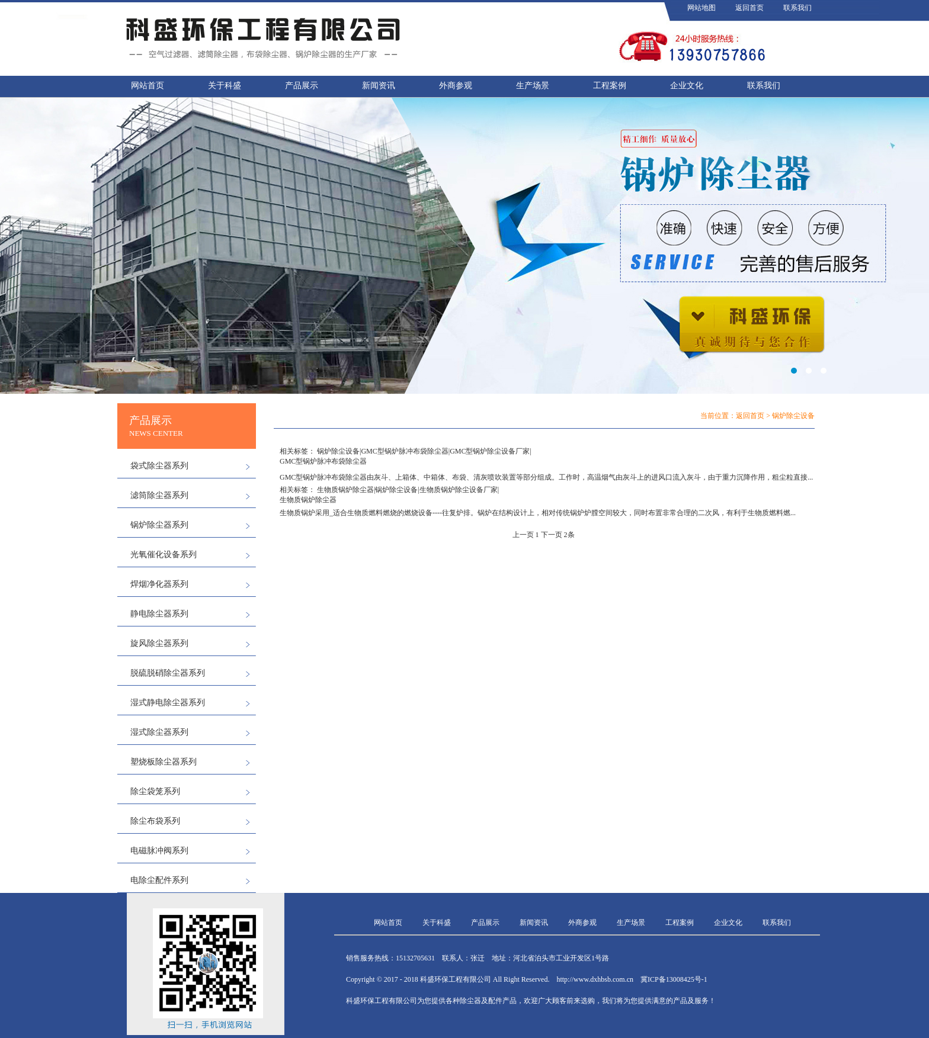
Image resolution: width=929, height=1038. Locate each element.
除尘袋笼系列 (155, 791)
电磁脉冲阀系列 (159, 850)
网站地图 (701, 8)
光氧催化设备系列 (163, 554)
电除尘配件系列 (159, 880)
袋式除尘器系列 (159, 465)
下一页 (551, 535)
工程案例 (609, 85)
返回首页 (749, 8)
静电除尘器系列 (159, 613)
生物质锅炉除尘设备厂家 (458, 490)
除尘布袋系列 (155, 821)
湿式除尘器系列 (159, 732)
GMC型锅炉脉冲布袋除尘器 (404, 451)
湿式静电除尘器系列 (167, 702)
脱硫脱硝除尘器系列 (167, 673)
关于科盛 (224, 85)
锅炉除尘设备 (338, 451)
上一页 (523, 535)
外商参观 (455, 85)
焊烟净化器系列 (159, 584)
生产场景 (532, 85)
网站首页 (147, 85)
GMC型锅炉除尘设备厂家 (490, 451)
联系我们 (797, 8)
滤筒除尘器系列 (159, 495)
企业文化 (686, 85)
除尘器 (356, 477)
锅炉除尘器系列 (159, 524)
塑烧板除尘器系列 (163, 761)
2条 (569, 535)
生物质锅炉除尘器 (345, 490)
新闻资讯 (378, 85)
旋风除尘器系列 (159, 643)
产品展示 (301, 85)
